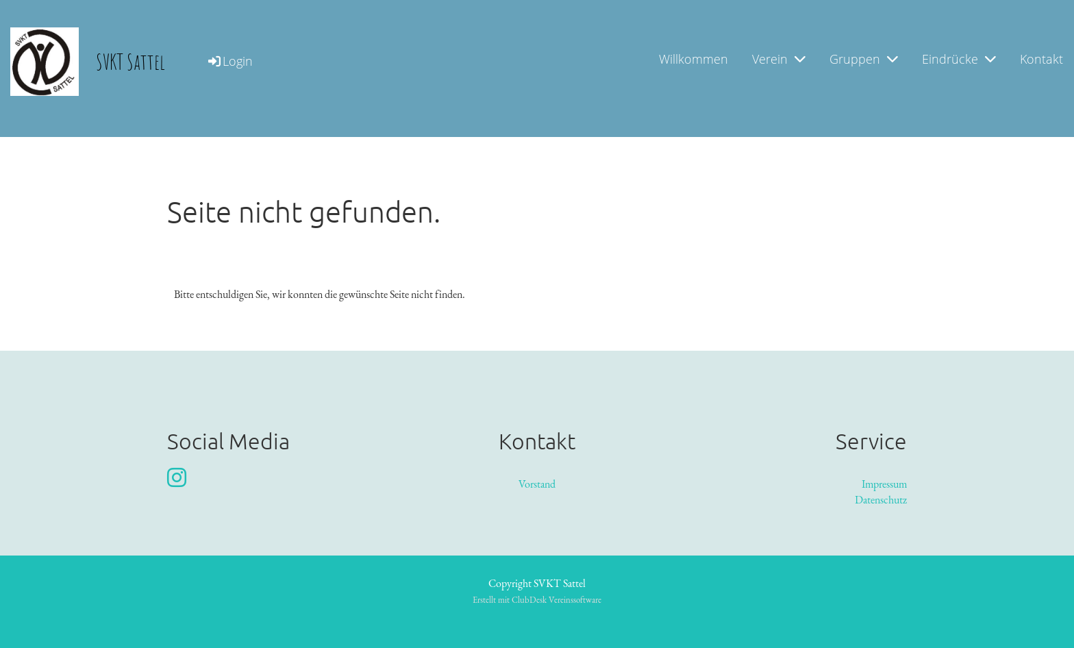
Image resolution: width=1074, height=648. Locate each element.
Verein (779, 59)
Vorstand (537, 484)
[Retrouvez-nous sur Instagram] (176, 478)
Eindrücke (959, 59)
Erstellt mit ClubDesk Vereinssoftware (537, 600)
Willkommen (693, 59)
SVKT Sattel (130, 61)
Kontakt (1041, 59)
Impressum (884, 484)
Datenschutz (881, 500)
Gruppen (863, 59)
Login (229, 61)
